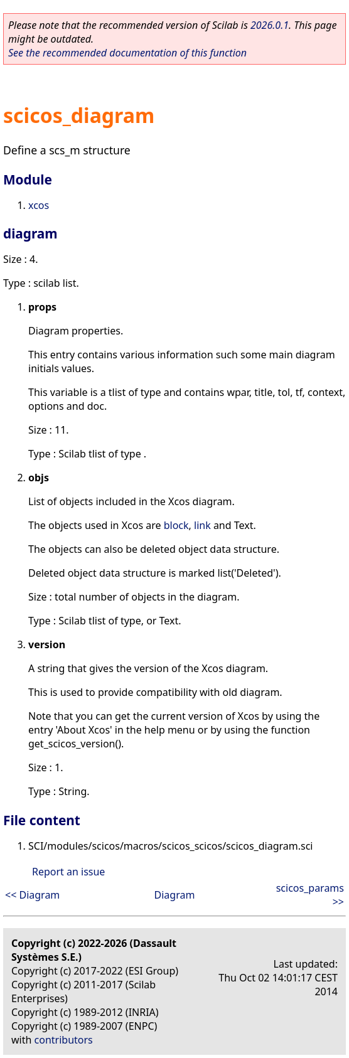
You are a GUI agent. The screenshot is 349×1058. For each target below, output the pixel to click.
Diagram (174, 895)
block (176, 525)
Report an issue (68, 872)
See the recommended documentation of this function (127, 53)
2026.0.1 (269, 25)
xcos (38, 205)
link (202, 525)
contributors (64, 1040)
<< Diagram (32, 895)
